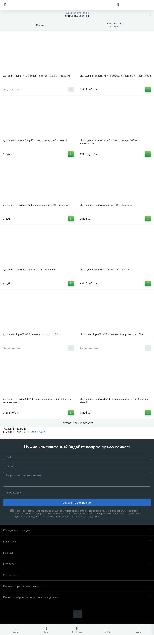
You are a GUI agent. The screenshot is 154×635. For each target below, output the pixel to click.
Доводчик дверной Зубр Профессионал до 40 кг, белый (35, 140)
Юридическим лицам (77, 530)
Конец (43, 431)
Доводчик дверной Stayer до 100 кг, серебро (106, 205)
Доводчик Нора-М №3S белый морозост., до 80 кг (32, 334)
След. (33, 431)
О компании (77, 575)
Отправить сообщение (77, 502)
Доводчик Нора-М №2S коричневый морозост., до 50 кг (112, 334)
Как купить (77, 541)
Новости (77, 564)
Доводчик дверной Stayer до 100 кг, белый (104, 269)
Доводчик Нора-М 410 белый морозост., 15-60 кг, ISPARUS (36, 75)
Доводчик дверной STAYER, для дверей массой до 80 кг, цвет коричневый (38, 401)
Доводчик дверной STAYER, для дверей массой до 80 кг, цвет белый (115, 401)
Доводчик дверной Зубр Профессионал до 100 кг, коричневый (109, 142)
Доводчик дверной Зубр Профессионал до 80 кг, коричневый (115, 75)
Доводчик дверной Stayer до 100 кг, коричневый (30, 269)
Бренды (77, 552)
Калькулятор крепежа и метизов (77, 586)
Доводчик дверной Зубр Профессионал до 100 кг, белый (35, 205)
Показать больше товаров (77, 423)
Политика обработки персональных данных (77, 597)
